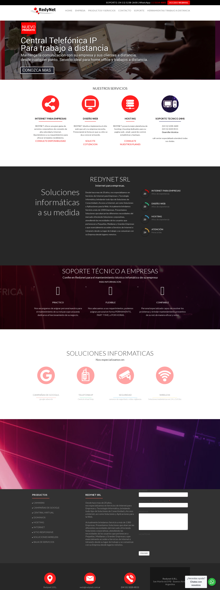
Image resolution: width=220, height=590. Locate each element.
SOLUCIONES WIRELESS (46, 531)
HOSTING (39, 517)
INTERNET (39, 522)
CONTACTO (124, 10)
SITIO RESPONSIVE (43, 527)
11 (158, 2)
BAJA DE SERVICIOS (44, 536)
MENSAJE (143, 506)
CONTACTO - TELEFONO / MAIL (154, 496)
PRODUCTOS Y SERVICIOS (101, 10)
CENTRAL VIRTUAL (44, 507)
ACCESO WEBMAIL (178, 2)
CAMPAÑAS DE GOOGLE (46, 502)
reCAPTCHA (144, 529)
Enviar (144, 548)
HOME (68, 10)
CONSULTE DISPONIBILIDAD (50, 135)
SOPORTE (139, 10)
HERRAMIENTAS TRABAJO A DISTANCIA (168, 10)
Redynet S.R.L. (50, 582)
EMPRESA (80, 10)
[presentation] (160, 536)
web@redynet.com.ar (90, 582)
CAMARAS (39, 497)
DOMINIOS (39, 512)
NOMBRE (143, 485)
